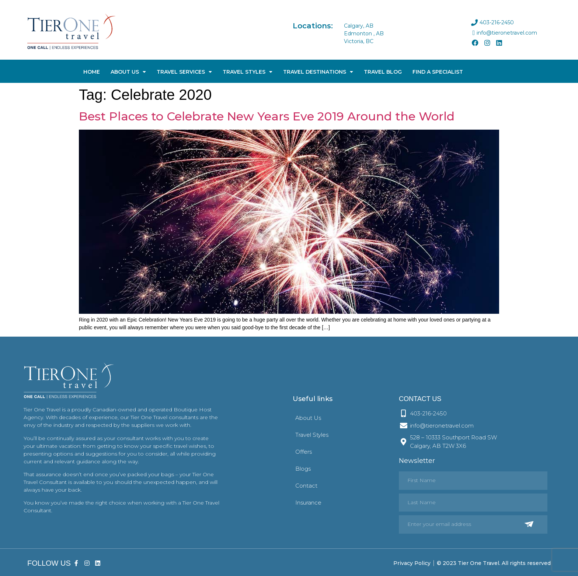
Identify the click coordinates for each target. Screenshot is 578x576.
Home (91, 72)
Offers (303, 451)
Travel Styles (247, 72)
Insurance (308, 502)
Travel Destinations (318, 72)
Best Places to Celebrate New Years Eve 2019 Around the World (267, 116)
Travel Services (184, 72)
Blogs (303, 468)
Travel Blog (383, 72)
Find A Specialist (437, 72)
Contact (306, 485)
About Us (128, 72)
